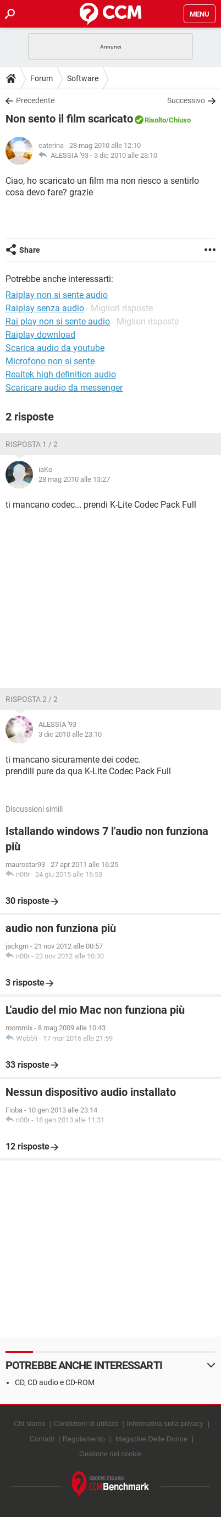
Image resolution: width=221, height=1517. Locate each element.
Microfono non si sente (50, 361)
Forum (41, 78)
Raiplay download (40, 334)
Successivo (186, 100)
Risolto (155, 120)
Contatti (42, 1439)
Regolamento (84, 1439)
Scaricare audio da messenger (64, 387)
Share (29, 250)
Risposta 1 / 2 (31, 444)
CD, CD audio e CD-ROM (55, 1382)
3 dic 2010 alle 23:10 (125, 155)
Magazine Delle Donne (151, 1439)
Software (82, 78)
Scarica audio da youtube (54, 348)
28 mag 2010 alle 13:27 (74, 479)
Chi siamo (30, 1423)
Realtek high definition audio (60, 374)
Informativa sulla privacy (165, 1423)
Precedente (35, 100)
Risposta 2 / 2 (31, 699)
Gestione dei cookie (110, 1454)
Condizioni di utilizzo (86, 1423)
